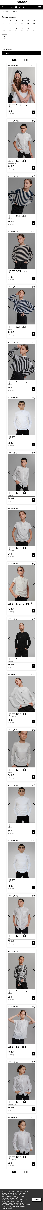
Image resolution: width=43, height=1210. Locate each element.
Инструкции (17, 1206)
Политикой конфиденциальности (11, 1195)
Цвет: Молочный (20, 603)
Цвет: (11, 437)
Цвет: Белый (17, 160)
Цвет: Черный (18, 105)
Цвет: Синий (17, 216)
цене (8, 53)
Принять (36, 1200)
